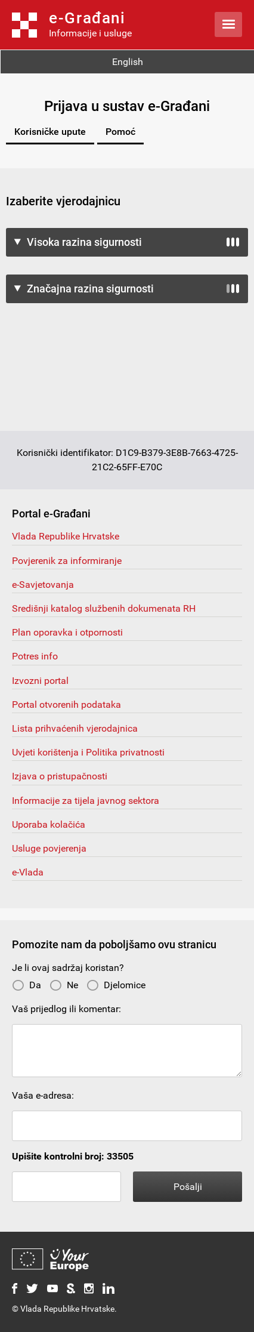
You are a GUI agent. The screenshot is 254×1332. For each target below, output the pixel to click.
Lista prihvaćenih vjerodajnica (75, 728)
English (127, 61)
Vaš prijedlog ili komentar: (66, 1009)
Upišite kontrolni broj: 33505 (73, 1156)
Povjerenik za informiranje (67, 560)
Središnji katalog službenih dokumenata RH (104, 608)
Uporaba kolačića (48, 824)
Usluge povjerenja (49, 848)
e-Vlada (28, 872)
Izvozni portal (40, 680)
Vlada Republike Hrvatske (65, 536)
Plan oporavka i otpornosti (67, 632)
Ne (63, 985)
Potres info (35, 656)
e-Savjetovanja (43, 584)
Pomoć (120, 131)
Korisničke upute (50, 131)
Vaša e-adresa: (43, 1095)
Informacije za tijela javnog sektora (85, 800)
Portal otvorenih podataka (66, 704)
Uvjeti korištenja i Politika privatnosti (88, 752)
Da (26, 985)
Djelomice (115, 985)
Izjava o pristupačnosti (59, 776)
